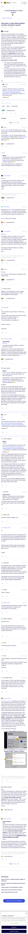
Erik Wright (6, 31)
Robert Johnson (7, 698)
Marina (6, 84)
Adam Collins (6, 602)
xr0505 (5, 589)
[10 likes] (8, 298)
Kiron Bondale (6, 175)
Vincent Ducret (7, 288)
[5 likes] (7, 144)
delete (8, 106)
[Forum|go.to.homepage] (10, 3)
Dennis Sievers (6, 527)
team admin (15, 106)
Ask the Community (7, 18)
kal (4, 153)
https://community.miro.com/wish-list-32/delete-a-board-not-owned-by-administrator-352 (13, 92)
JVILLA (4, 655)
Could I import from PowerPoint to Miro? (12, 887)
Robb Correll (6, 514)
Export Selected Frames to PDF (9, 892)
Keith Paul (5, 492)
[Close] (26, 913)
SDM (4, 642)
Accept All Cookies (14, 931)
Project (3, 720)
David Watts (6, 206)
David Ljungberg (7, 438)
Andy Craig (6, 563)
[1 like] (6, 810)
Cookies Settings (14, 923)
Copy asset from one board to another (11, 889)
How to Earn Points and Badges (14, 900)
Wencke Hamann (7, 787)
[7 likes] (7, 197)
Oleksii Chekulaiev (7, 618)
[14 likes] (8, 110)
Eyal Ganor (6, 307)
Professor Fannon (7, 339)
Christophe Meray (7, 677)
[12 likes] (8, 260)
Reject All (14, 927)
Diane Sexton (6, 368)
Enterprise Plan (6, 160)
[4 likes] (7, 222)
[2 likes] (7, 359)
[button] (2, 3)
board (3, 106)
